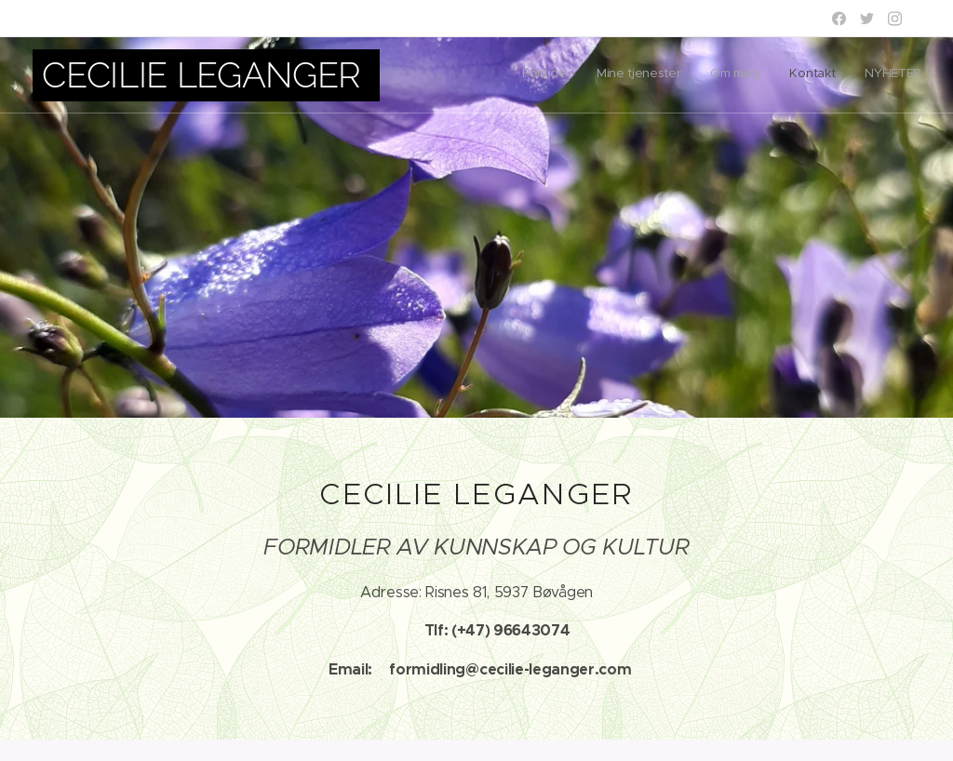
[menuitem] (806, 75)
